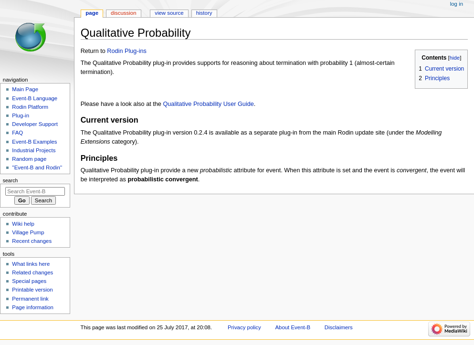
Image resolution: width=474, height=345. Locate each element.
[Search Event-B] (35, 191)
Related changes (32, 272)
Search (10, 180)
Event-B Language (34, 98)
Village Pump (28, 232)
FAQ (17, 133)
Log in (456, 4)
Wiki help (23, 224)
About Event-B (292, 327)
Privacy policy (244, 327)
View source (169, 13)
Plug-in (20, 115)
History (204, 13)
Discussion (123, 13)
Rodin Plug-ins (127, 51)
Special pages (29, 281)
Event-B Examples (34, 142)
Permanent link (30, 299)
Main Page (25, 89)
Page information (32, 307)
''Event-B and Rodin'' (37, 167)
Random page (29, 159)
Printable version (32, 290)
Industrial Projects (33, 150)
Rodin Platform (30, 107)
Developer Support (35, 124)
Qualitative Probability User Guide (208, 104)
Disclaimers (339, 327)
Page (91, 13)
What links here (31, 264)
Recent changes (32, 241)
